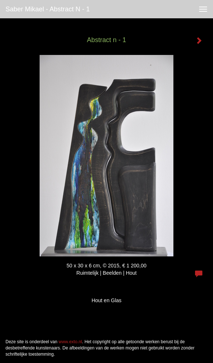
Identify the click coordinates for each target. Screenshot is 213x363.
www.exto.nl (70, 341)
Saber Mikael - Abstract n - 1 (47, 9)
